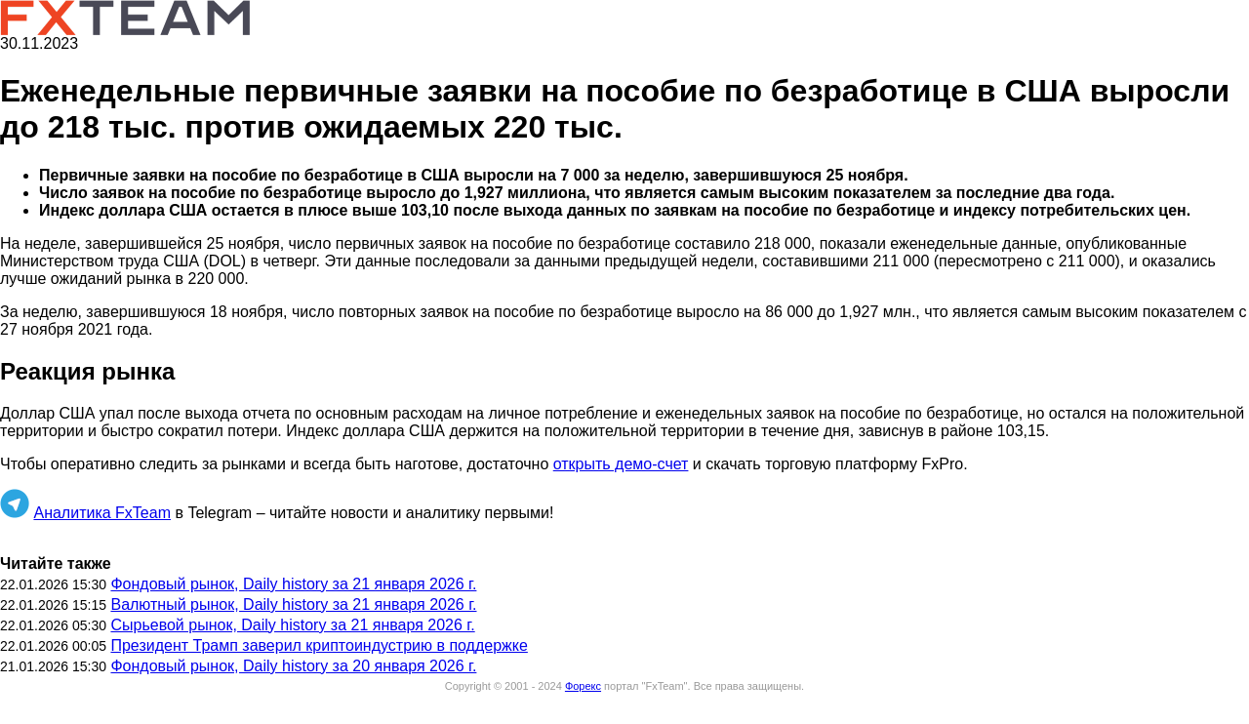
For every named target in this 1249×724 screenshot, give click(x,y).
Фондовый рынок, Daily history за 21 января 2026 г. (293, 584)
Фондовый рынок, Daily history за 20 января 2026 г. (293, 666)
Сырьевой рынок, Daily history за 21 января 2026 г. (292, 625)
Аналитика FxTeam (102, 512)
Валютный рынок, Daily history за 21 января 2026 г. (293, 604)
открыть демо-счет (621, 464)
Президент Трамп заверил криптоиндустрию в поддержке (318, 645)
